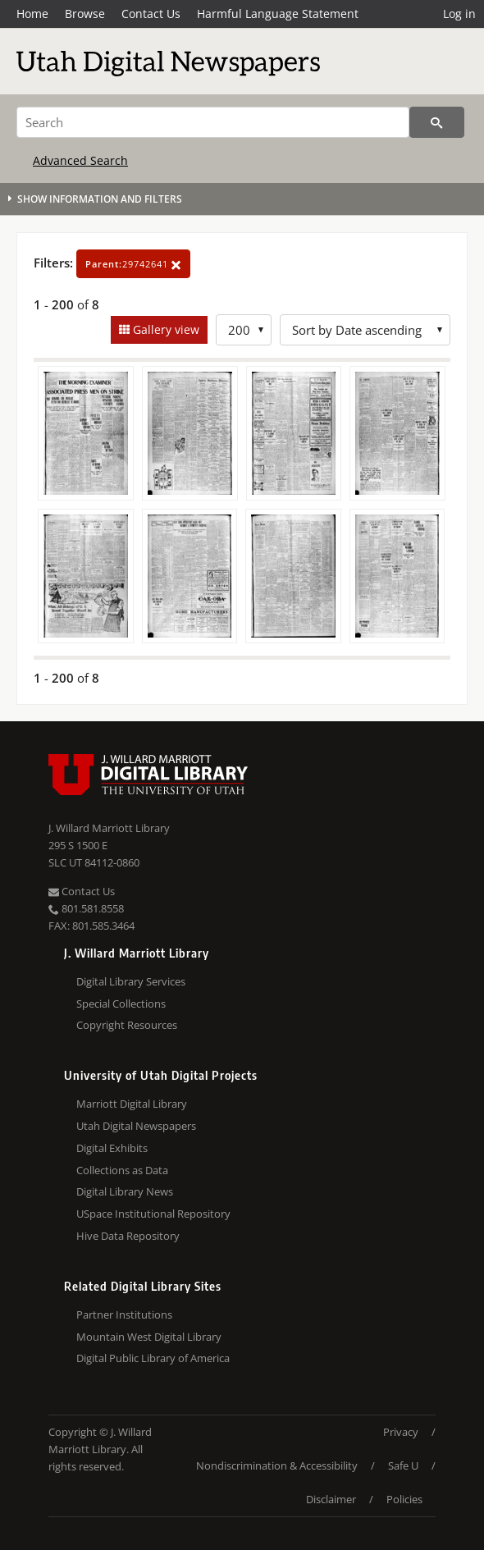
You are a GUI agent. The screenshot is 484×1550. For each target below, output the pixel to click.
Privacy (400, 1431)
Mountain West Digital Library (148, 1336)
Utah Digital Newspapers (136, 1125)
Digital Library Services (130, 981)
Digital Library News (124, 1191)
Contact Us (150, 13)
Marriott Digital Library (131, 1103)
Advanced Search (80, 160)
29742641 (133, 264)
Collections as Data (122, 1170)
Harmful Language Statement (277, 13)
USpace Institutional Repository (153, 1213)
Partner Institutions (124, 1314)
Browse (85, 13)
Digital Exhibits (112, 1148)
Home (32, 13)
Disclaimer (331, 1499)
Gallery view (164, 329)
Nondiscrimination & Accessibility (277, 1465)
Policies (404, 1499)
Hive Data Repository (128, 1235)
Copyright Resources (126, 1024)
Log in (459, 13)
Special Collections (121, 1003)
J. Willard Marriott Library (109, 828)
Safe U (403, 1465)
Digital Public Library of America (153, 1358)
